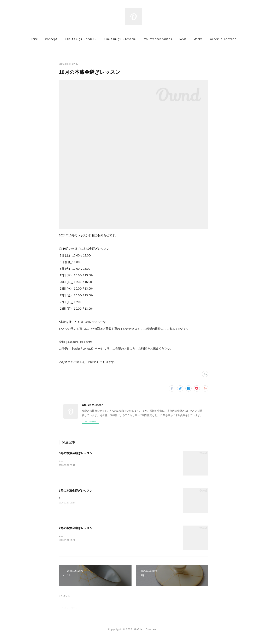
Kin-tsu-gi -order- (80, 39)
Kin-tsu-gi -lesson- (120, 39)
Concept (51, 39)
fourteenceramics (158, 39)
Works (198, 39)
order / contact (223, 39)
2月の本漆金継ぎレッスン (76, 528)
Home (34, 39)
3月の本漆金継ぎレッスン (76, 490)
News (183, 39)
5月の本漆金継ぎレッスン (76, 453)
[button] (34, 39)
